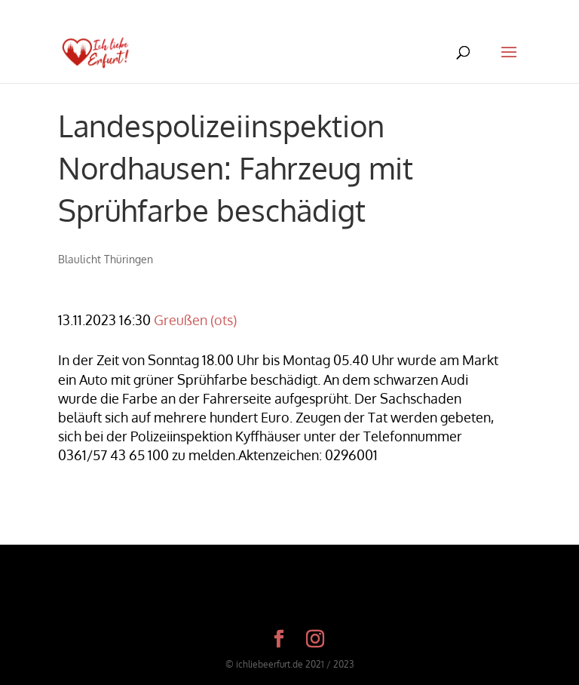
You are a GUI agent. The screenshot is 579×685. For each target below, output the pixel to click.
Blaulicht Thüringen (105, 259)
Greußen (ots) (195, 320)
